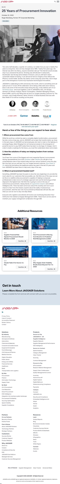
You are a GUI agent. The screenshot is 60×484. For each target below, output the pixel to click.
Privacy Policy (6, 316)
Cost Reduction (6, 389)
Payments (36, 387)
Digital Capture (37, 380)
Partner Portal (6, 421)
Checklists (36, 426)
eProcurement (37, 365)
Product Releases (7, 440)
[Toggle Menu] (58, 1)
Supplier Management (25, 468)
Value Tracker (37, 355)
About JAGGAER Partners (9, 426)
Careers (4, 448)
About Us (4, 445)
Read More (21, 241)
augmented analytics (38, 184)
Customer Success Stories (40, 428)
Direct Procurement (7, 392)
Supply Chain (6, 382)
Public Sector (6, 359)
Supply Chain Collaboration (41, 370)
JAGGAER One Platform (9, 454)
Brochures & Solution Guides (41, 424)
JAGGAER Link (37, 394)
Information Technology (9, 380)
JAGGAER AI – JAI (38, 336)
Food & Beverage (7, 350)
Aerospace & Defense (8, 339)
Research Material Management (42, 367)
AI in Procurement (7, 387)
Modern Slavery (6, 322)
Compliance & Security (8, 450)
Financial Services (7, 364)
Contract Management (39, 360)
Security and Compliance (40, 397)
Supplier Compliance (8, 405)
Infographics (36, 437)
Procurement (5, 375)
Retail (3, 368)
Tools (34, 441)
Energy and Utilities (7, 361)
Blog (34, 421)
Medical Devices (6, 354)
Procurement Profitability (9, 398)
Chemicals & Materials (8, 343)
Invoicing (35, 375)
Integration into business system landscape (14, 396)
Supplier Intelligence (39, 339)
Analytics (35, 408)
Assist (35, 406)
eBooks (35, 432)
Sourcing (35, 357)
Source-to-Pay (37, 334)
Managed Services (7, 456)
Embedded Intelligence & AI (41, 399)
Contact (4, 324)
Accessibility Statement (8, 320)
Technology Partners (8, 429)
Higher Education (7, 357)
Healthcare (5, 366)
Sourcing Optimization (8, 400)
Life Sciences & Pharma (8, 352)
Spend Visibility (6, 403)
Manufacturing (6, 336)
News (34, 439)
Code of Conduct (6, 318)
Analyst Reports (37, 419)
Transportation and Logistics (10, 370)
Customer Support (7, 438)
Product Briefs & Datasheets (41, 430)
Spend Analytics (37, 350)
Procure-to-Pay (37, 363)
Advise (35, 403)
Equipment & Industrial (8, 348)
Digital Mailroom (38, 382)
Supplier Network (38, 341)
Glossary (35, 435)
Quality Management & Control (42, 372)
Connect (35, 392)
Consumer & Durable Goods (10, 345)
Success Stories (6, 436)
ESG (3, 452)
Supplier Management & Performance (44, 343)
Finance (4, 378)
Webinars (36, 449)
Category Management (39, 352)
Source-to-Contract (39, 348)
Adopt (35, 401)
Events (35, 451)
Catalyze (35, 390)
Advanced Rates (47, 468)
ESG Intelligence (6, 394)
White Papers (37, 444)
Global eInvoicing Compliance (42, 384)
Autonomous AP (37, 377)
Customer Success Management (11, 459)
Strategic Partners (7, 431)
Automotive (5, 341)
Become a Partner (7, 419)
